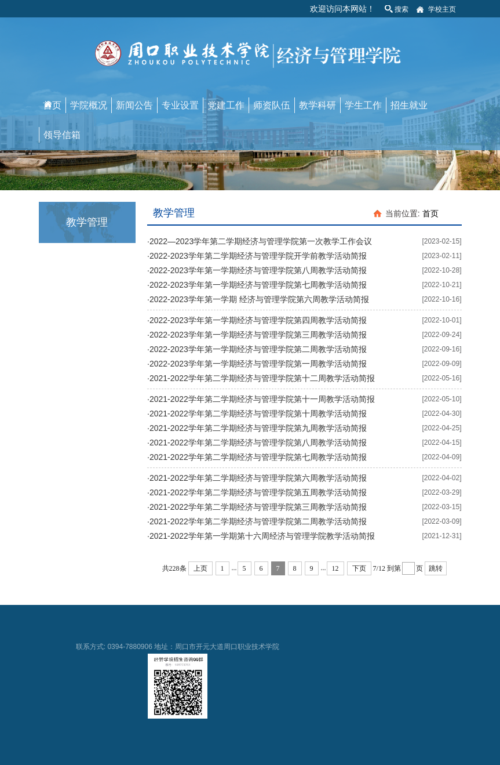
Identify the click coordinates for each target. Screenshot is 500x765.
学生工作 (363, 105)
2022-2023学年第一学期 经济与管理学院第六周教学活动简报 (259, 299)
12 (335, 568)
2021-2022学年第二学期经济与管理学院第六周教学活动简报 (258, 478)
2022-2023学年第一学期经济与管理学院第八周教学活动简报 (258, 270)
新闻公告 (134, 105)
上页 (200, 568)
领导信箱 (62, 135)
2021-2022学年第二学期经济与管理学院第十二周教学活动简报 (262, 378)
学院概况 (88, 105)
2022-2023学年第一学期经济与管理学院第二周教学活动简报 (258, 349)
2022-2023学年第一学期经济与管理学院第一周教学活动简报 (258, 363)
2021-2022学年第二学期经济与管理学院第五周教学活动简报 (258, 492)
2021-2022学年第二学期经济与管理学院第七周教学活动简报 (258, 457)
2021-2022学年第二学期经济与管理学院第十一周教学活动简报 (262, 399)
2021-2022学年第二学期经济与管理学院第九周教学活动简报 (258, 428)
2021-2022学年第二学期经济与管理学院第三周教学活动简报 (258, 507)
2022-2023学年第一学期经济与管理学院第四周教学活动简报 (258, 320)
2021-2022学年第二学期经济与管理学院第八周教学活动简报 (258, 442)
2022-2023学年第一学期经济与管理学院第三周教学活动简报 (258, 334)
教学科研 (317, 105)
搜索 (401, 9)
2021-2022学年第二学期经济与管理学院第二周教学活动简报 (258, 521)
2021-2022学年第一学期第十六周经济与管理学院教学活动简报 (262, 536)
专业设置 (180, 105)
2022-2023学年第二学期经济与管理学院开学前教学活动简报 (258, 255)
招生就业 (409, 105)
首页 (52, 105)
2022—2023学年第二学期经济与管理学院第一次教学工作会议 (260, 241)
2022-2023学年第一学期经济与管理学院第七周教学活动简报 (258, 284)
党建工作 (225, 105)
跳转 (436, 568)
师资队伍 (271, 105)
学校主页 (442, 9)
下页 (359, 568)
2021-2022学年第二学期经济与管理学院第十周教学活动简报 (258, 413)
